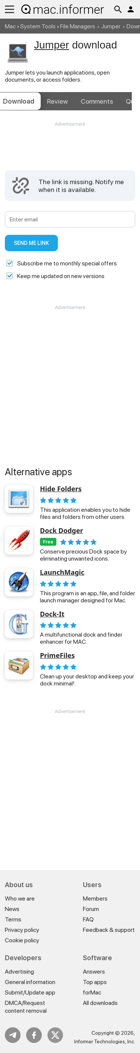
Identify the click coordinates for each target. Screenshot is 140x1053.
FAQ (88, 919)
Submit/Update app (30, 992)
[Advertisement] (70, 150)
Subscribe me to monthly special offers (67, 263)
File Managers (77, 26)
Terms (13, 919)
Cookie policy (22, 940)
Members (95, 898)
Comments (97, 101)
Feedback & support (109, 929)
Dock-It (52, 614)
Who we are (20, 898)
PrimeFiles (57, 656)
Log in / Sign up (130, 9)
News (12, 908)
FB (34, 1035)
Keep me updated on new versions (61, 276)
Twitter (55, 1035)
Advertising (19, 971)
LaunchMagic (62, 572)
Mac (10, 26)
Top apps (95, 982)
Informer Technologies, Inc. (104, 1041)
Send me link (31, 243)
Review (57, 101)
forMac (92, 992)
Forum (91, 908)
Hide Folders (61, 489)
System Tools (38, 26)
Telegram (13, 1035)
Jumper (111, 26)
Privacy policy (22, 929)
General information (30, 982)
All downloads (100, 1002)
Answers (94, 971)
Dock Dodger (61, 531)
